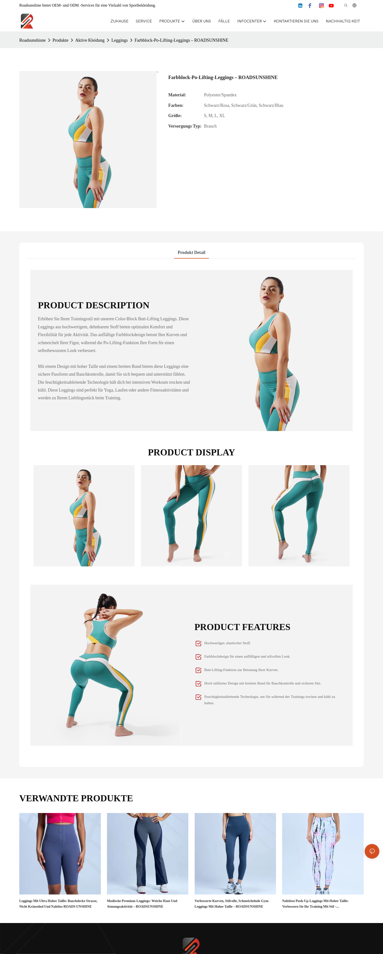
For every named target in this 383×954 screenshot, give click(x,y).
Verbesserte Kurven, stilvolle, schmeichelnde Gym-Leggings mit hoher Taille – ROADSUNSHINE (232, 903)
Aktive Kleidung (90, 40)
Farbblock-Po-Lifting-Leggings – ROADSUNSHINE (181, 40)
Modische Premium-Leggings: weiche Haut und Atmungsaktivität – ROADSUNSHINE (142, 903)
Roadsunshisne (32, 40)
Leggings (119, 40)
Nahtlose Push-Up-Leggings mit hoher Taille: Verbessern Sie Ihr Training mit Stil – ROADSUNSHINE (315, 904)
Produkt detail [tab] (191, 252)
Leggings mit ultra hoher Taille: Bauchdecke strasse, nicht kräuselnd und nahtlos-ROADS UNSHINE (58, 903)
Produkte (60, 40)
